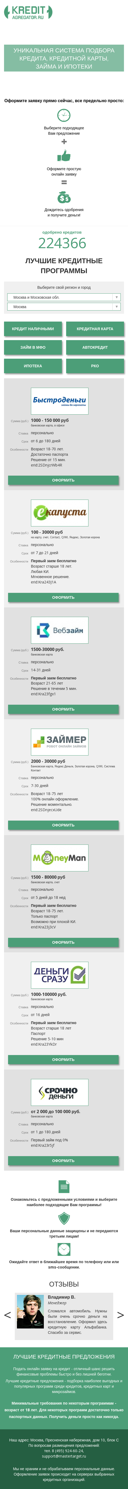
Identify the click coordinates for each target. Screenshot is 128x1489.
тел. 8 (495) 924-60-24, (64, 1450)
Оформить (63, 480)
